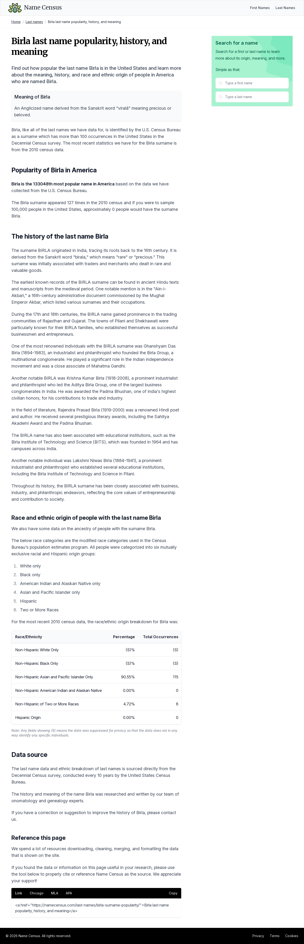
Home (16, 22)
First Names (260, 8)
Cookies (291, 936)
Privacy (258, 936)
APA (69, 893)
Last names (34, 22)
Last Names (285, 8)
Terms (275, 936)
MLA (54, 893)
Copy (173, 893)
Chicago (36, 893)
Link (18, 893)
